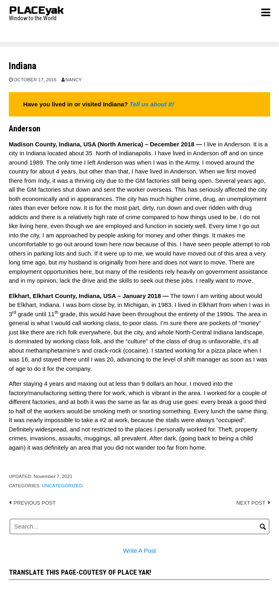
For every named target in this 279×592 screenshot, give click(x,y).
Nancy (73, 79)
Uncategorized (62, 485)
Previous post (35, 503)
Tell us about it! (152, 104)
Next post (250, 503)
